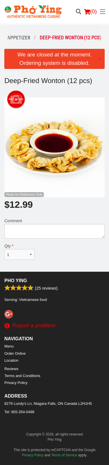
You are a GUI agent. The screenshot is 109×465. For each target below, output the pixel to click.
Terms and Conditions (22, 376)
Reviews (11, 369)
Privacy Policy (16, 383)
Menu (9, 346)
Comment (54, 228)
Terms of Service (64, 455)
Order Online (15, 353)
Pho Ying (15, 280)
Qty (19, 252)
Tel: (19, 412)
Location (11, 360)
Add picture (16, 99)
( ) (90, 11)
